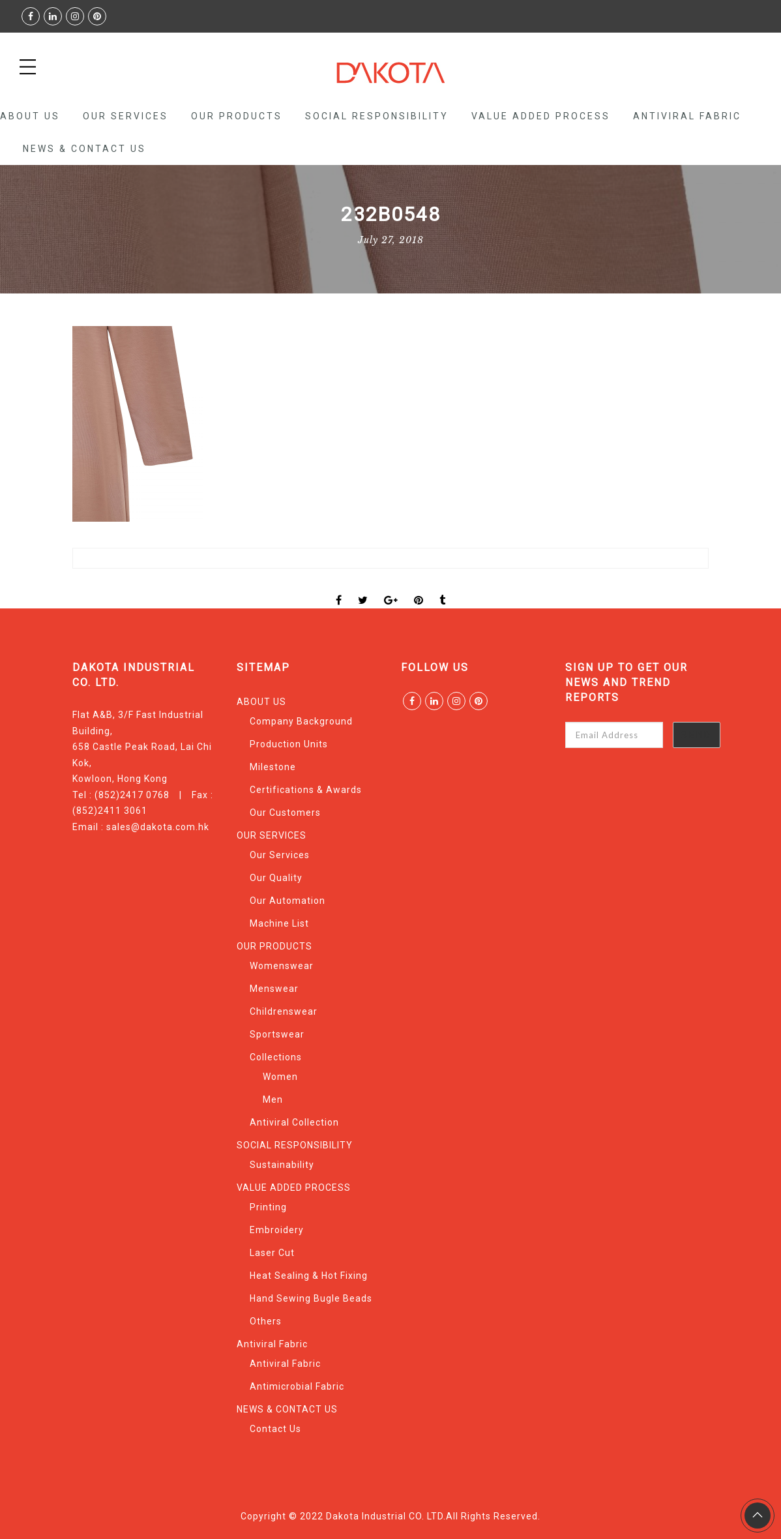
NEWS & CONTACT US (84, 148)
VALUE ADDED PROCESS (540, 116)
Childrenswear (283, 1011)
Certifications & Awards (306, 789)
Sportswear (277, 1034)
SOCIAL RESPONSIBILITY (377, 116)
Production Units (289, 744)
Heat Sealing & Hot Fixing (309, 1275)
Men (273, 1099)
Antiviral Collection (294, 1122)
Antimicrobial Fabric (297, 1386)
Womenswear (282, 966)
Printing (268, 1207)
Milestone (273, 767)
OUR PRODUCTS (236, 116)
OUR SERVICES (125, 116)
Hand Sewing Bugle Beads (311, 1298)
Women (280, 1076)
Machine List (279, 923)
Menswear (274, 988)
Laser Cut (272, 1253)
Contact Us (275, 1429)
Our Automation (287, 900)
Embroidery (277, 1230)
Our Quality (276, 878)
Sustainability (282, 1164)
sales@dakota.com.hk (157, 827)
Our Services (280, 855)
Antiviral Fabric (687, 116)
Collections (276, 1057)
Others (266, 1321)
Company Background (301, 721)
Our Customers (285, 812)
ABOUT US (30, 116)
